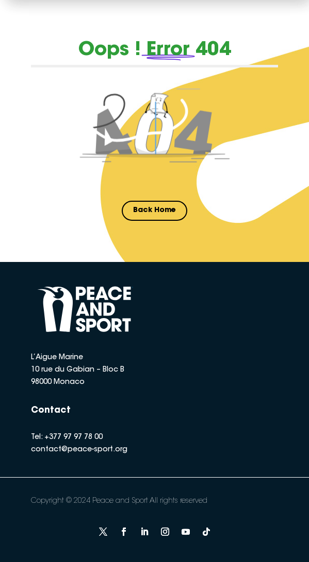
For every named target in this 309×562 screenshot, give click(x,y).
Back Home (154, 210)
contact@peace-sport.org (79, 449)
